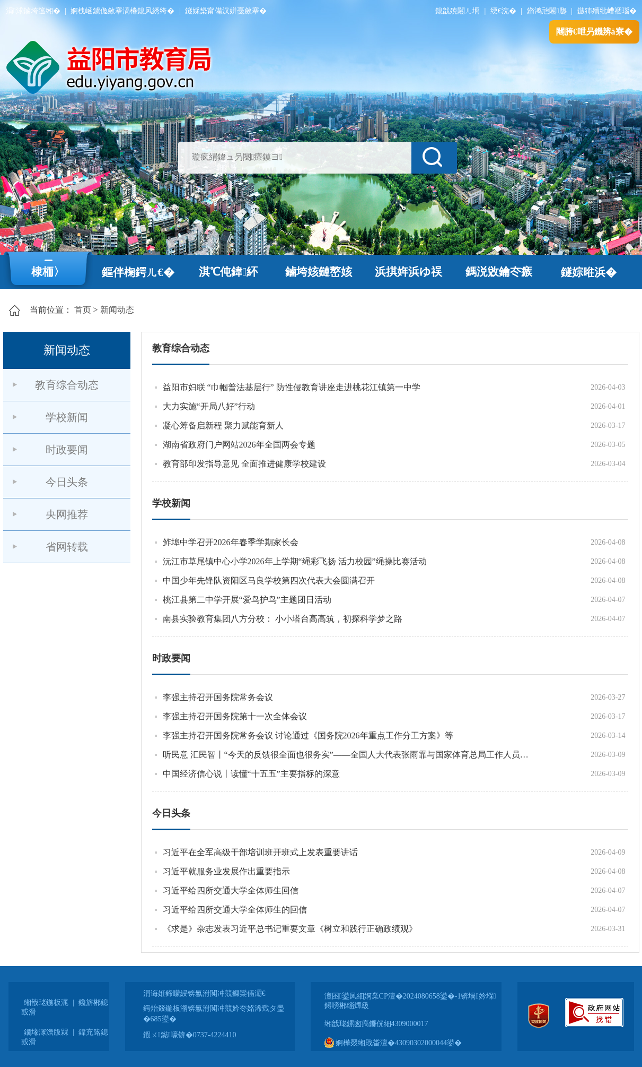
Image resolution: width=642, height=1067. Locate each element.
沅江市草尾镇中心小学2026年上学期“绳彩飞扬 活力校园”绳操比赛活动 (295, 561)
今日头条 (67, 482)
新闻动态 (117, 309)
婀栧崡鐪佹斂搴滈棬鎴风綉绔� (122, 11)
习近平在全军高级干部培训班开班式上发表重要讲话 (260, 852)
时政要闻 (67, 449)
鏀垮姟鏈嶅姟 (318, 271)
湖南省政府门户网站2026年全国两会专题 (239, 444)
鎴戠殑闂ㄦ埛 (457, 11)
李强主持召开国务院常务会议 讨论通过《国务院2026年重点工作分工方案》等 (308, 735)
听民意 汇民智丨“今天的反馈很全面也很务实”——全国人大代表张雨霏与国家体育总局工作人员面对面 (348, 754)
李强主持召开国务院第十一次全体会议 (235, 716)
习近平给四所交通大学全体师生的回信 (235, 909)
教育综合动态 (67, 385)
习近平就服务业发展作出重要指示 (226, 871)
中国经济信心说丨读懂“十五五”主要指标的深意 (251, 773)
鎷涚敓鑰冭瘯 (498, 271)
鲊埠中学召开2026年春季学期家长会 (230, 542)
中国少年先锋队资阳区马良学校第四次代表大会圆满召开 (269, 580)
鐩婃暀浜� (589, 272)
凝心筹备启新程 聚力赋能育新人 (223, 425)
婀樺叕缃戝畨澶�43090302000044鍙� (393, 1043)
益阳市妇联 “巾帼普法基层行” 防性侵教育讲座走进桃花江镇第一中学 (291, 387)
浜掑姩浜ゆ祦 (408, 271)
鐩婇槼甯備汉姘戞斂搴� (226, 11)
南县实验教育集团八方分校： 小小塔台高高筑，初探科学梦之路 (282, 618)
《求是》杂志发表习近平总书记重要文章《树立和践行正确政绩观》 (290, 928)
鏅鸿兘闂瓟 (547, 11)
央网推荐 (67, 514)
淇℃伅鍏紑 (228, 271)
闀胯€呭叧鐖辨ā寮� (594, 31)
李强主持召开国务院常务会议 (218, 697)
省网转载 (67, 547)
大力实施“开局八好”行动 (209, 406)
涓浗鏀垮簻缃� (33, 11)
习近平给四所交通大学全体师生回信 (230, 890)
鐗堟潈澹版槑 (46, 1032)
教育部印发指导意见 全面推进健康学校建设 (244, 463)
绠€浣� (503, 11)
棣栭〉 (48, 271)
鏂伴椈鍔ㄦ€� (138, 272)
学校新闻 (67, 417)
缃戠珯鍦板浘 (46, 1002)
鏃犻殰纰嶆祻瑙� (607, 11)
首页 (82, 309)
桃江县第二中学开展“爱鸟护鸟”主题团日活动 (247, 599)
